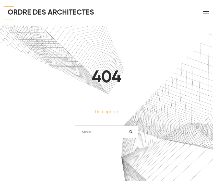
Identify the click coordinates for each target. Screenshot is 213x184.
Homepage (106, 112)
